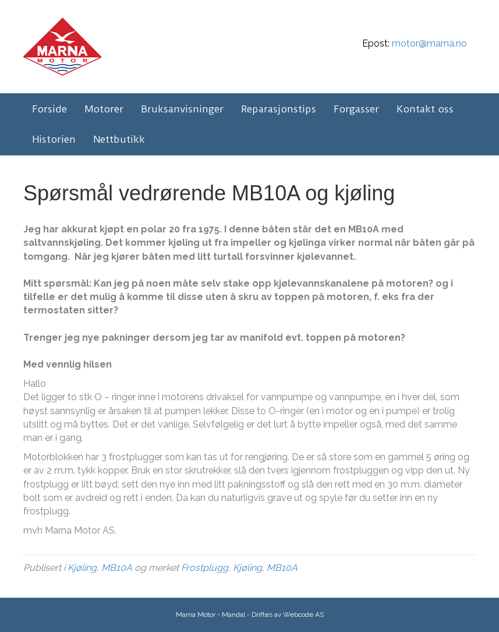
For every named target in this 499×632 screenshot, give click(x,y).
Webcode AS (303, 614)
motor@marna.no (429, 43)
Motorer (103, 109)
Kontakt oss (425, 109)
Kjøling (82, 567)
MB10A (116, 567)
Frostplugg (204, 567)
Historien (54, 139)
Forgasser (356, 109)
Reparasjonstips (278, 109)
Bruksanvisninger (182, 109)
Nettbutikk (119, 139)
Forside (49, 109)
